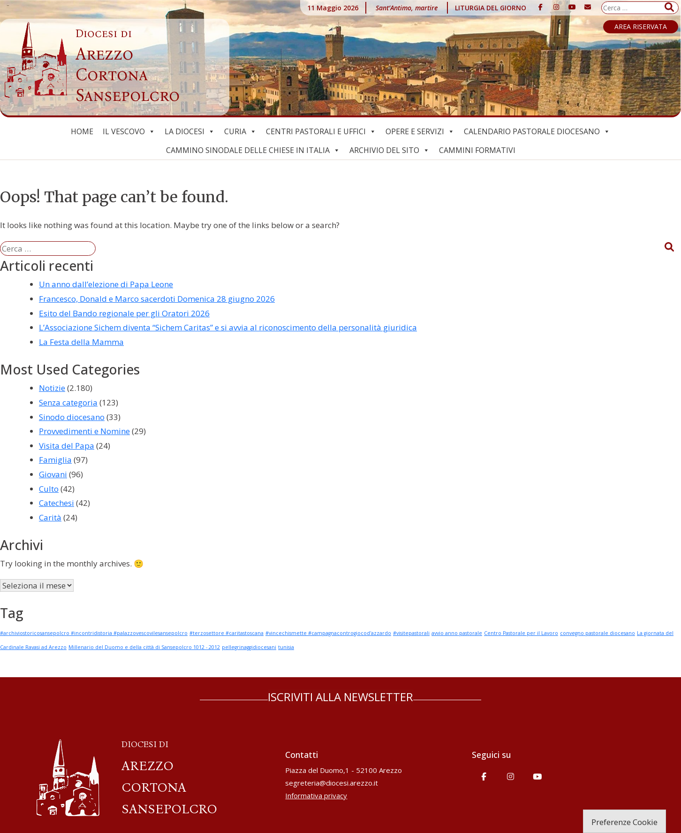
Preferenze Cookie (624, 822)
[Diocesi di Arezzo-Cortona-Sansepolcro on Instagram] (556, 7)
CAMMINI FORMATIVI (477, 150)
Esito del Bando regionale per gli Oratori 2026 (124, 313)
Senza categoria (68, 402)
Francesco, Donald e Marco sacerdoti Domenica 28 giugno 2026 (157, 298)
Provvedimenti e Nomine (84, 431)
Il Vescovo (129, 131)
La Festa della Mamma (81, 341)
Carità (50, 517)
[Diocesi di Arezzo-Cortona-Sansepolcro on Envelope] (587, 7)
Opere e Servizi (420, 131)
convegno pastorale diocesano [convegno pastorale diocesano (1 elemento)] (597, 633)
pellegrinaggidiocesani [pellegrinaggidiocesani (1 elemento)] (249, 647)
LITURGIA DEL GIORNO (490, 7)
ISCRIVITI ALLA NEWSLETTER (340, 696)
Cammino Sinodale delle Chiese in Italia (253, 150)
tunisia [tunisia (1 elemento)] (286, 647)
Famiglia (55, 459)
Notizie (52, 387)
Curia (240, 131)
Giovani (53, 474)
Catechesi (56, 502)
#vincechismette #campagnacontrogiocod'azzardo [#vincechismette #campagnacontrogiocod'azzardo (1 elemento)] (328, 633)
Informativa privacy (316, 795)
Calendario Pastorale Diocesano (537, 131)
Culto (49, 488)
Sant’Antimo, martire (407, 7)
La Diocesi (190, 131)
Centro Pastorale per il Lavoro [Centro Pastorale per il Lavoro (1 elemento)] (521, 633)
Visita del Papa (66, 445)
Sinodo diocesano (72, 417)
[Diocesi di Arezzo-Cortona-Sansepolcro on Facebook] (540, 7)
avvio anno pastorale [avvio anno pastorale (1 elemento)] (456, 633)
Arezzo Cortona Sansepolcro (128, 66)
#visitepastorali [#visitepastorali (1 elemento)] (411, 633)
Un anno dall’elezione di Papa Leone (106, 284)
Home (82, 131)
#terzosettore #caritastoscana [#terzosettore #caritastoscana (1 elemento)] (226, 633)
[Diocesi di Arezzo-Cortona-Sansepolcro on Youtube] (572, 7)
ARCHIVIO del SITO (389, 150)
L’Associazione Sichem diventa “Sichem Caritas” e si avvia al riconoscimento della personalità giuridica (228, 327)
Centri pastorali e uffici (321, 131)
